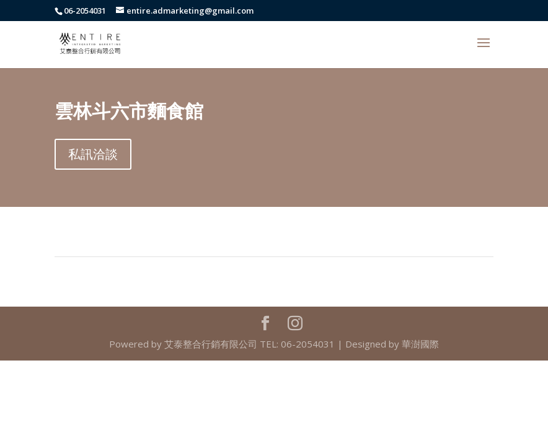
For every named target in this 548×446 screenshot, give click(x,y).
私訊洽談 (93, 154)
